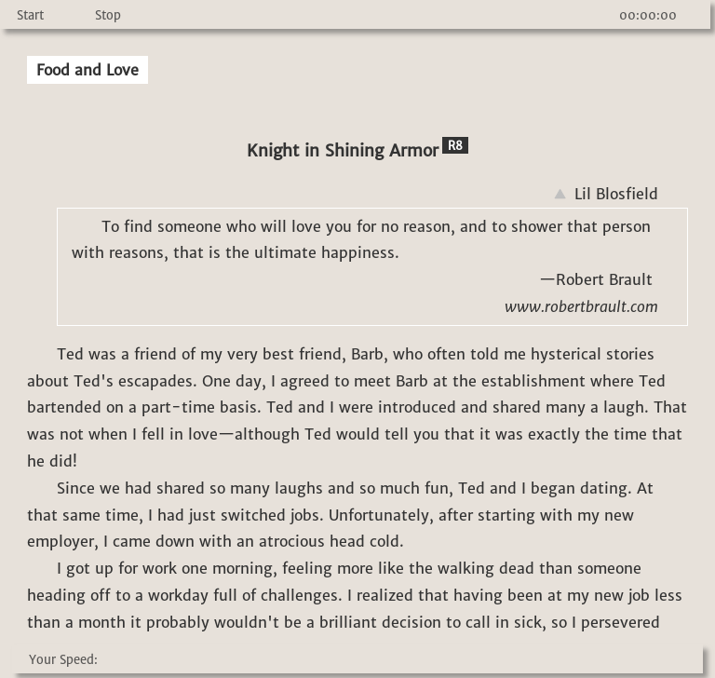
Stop (108, 15)
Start (30, 15)
